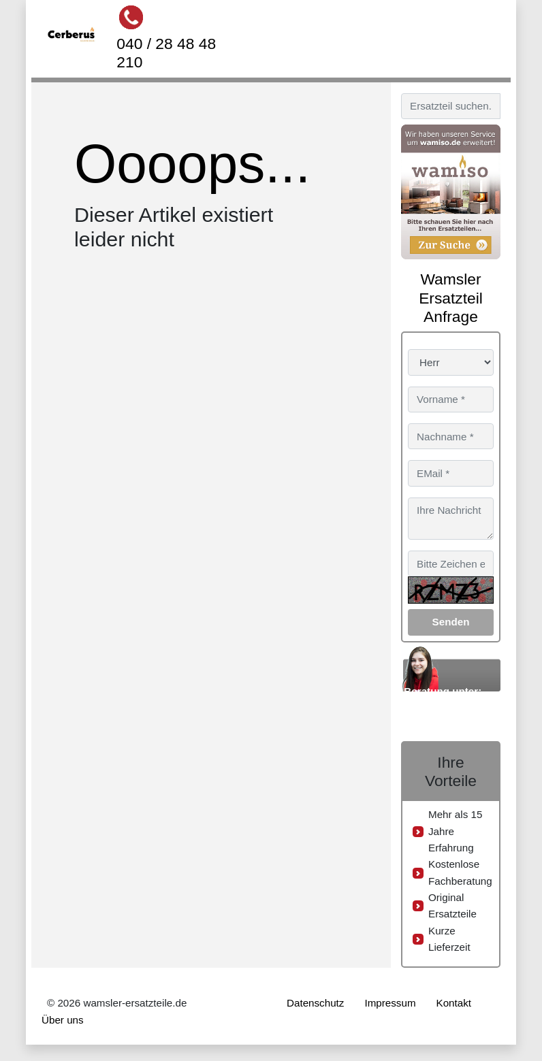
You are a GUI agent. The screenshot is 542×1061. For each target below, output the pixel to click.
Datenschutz (315, 1003)
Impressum (389, 1003)
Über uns (63, 1020)
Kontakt (454, 1003)
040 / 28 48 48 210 (166, 53)
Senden (451, 621)
